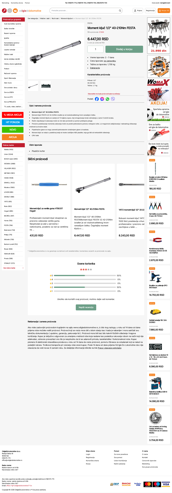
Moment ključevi (67, 18)
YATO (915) (8, 201)
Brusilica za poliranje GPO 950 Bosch (158, 286)
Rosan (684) (8, 249)
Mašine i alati (8, 54)
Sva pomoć (118, 457)
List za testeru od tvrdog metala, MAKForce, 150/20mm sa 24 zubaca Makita (158, 429)
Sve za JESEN (9, 92)
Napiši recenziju (86, 307)
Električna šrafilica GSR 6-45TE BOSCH (158, 393)
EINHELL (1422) (9, 183)
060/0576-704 (102, 3)
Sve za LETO (8, 97)
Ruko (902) (8, 206)
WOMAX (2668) (9, 164)
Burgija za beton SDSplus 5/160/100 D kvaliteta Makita (158, 179)
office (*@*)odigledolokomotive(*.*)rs (19, 486)
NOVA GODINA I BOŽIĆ (12, 59)
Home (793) (8, 221)
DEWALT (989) (9, 197)
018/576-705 (91, 3)
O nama (145, 454)
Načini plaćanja (119, 464)
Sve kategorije (33, 18)
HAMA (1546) (8, 178)
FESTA (89, 23)
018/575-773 (72, 3)
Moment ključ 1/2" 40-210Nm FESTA (89, 209)
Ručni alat (55, 18)
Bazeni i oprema (9, 33)
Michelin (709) (9, 239)
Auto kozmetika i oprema (12, 24)
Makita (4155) (8, 149)
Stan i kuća (7, 83)
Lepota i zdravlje (9, 50)
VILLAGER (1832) (10, 168)
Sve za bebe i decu (10, 88)
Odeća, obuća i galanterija (13, 64)
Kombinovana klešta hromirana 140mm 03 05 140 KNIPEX (158, 251)
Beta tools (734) (9, 230)
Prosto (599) (8, 258)
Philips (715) (8, 235)
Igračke (6, 38)
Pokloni (6, 69)
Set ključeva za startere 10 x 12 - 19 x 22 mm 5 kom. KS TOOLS (158, 357)
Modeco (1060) (9, 187)
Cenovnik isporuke (149, 461)
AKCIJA (13, 137)
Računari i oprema (10, 73)
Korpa (88, 464)
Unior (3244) (8, 154)
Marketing (5, 3)
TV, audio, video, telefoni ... (13, 107)
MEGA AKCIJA (13, 114)
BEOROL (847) (9, 216)
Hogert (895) (8, 211)
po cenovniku (110, 61)
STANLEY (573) (9, 263)
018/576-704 (81, 3)
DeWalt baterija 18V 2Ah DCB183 (158, 321)
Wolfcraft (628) (9, 254)
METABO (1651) (9, 173)
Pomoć (27, 3)
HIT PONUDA (13, 122)
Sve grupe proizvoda (150, 467)
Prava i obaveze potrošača (109, 348)
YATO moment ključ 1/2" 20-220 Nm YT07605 (138, 210)
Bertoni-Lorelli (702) (11, 244)
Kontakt (145, 457)
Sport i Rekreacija (10, 78)
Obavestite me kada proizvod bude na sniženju (104, 94)
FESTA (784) (8, 225)
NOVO (12, 129)
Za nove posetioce (121, 454)
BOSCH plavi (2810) (11, 159)
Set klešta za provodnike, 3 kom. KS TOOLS (158, 215)
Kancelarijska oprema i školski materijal (11, 44)
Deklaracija (95, 68)
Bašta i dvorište (9, 29)
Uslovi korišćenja (120, 461)
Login (88, 454)
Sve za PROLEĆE (10, 102)
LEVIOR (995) (8, 192)
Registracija (90, 457)
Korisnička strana (17, 3)
